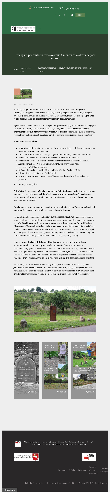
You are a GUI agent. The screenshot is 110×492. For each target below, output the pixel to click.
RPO (73, 483)
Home (16, 70)
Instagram (82, 470)
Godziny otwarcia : (41, 7)
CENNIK (80, 15)
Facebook (62, 470)
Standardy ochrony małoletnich (93, 470)
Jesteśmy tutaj (71, 8)
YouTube (72, 470)
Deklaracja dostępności (57, 483)
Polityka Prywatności (34, 483)
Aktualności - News (26, 69)
